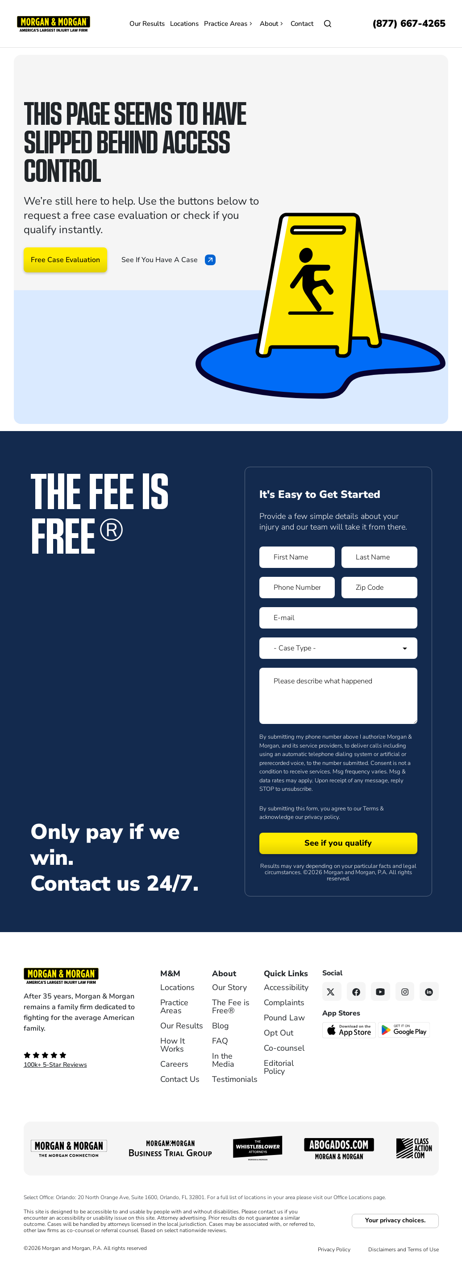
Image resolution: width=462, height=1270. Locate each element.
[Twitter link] (332, 991)
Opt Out (278, 1033)
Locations (184, 23)
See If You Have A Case (168, 260)
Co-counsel (284, 1048)
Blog (220, 1026)
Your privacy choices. (395, 1220)
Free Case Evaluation (65, 260)
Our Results (147, 23)
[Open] (327, 23)
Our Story (229, 987)
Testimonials (235, 1079)
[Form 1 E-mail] (338, 618)
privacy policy (321, 817)
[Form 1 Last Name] (379, 557)
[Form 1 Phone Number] (297, 587)
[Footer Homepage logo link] (80, 976)
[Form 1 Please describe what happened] (338, 696)
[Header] (53, 23)
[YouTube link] (380, 991)
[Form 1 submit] (338, 843)
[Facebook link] (356, 991)
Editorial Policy (279, 1067)
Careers (174, 1064)
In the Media (223, 1060)
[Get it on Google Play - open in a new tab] (404, 1029)
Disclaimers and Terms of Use (403, 1249)
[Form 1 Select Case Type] (338, 648)
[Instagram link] (405, 991)
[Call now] (408, 23)
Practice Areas (229, 23)
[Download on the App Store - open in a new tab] (349, 1029)
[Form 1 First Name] (297, 557)
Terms (371, 809)
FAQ (220, 1041)
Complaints (284, 1003)
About (272, 23)
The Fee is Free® (231, 1007)
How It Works (172, 1045)
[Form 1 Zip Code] (379, 587)
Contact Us (180, 1079)
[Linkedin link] (429, 991)
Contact (302, 23)
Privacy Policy (334, 1249)
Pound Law (284, 1018)
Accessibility (286, 987)
